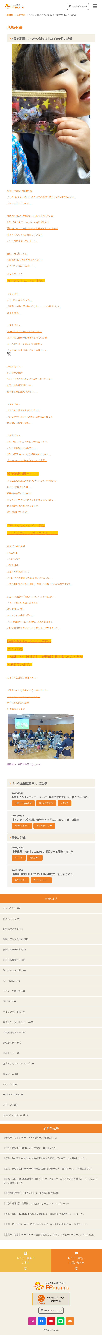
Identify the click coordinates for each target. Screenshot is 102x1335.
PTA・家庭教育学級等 (18, 702)
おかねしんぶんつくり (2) (16, 1115)
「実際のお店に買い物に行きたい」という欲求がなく (33, 306)
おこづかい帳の (15, 372)
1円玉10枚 (12, 552)
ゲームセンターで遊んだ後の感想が (24, 344)
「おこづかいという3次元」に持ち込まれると (29, 416)
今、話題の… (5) (11, 980)
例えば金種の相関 (16, 546)
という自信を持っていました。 (22, 241)
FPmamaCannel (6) (13, 1094)
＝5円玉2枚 (12, 565)
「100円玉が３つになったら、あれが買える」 (30, 621)
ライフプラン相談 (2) (14, 1011)
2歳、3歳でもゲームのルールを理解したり (28, 222)
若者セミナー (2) (11, 1053)
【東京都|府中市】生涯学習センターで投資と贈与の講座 (31, 1193)
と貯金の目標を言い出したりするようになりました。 (33, 628)
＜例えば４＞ (13, 404)
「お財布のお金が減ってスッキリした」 (27, 352)
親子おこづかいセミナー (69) (18, 1022)
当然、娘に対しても (17, 253)
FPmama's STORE (79, 6)
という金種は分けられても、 (21, 448)
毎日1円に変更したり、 (18, 487)
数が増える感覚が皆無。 (19, 423)
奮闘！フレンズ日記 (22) (15, 939)
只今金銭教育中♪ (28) (14, 960)
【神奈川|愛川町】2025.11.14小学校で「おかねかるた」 (30, 1148)
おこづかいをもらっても (19, 300)
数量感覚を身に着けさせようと (22, 506)
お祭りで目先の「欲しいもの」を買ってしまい (30, 596)
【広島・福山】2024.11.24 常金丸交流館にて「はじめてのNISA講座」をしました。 (44, 1214)
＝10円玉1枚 (13, 559)
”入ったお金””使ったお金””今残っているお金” (29, 379)
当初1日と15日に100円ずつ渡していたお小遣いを (31, 480)
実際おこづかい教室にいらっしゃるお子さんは (30, 216)
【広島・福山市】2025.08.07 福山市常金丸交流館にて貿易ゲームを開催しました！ (45, 1158)
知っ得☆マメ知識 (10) (14, 970)
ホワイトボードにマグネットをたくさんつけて (30, 499)
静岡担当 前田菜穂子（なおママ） (40, 740)
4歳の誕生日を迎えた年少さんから (24, 259)
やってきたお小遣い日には (20, 615)
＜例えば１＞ (13, 294)
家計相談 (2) (9, 1001)
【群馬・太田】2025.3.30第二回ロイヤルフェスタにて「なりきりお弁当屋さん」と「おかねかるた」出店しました (50, 1181)
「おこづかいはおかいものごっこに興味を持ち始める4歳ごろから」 (41, 197)
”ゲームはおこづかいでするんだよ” (24, 331)
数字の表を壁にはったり (19, 493)
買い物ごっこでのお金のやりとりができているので (32, 228)
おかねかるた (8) (12, 908)
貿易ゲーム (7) (10, 1074)
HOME (10, 15)
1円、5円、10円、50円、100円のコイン (27, 441)
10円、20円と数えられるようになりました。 (29, 577)
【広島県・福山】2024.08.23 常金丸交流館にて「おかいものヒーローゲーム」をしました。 (49, 1234)
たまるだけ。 (13, 312)
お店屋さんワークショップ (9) (18, 1063)
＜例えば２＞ (13, 325)
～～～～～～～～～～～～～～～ (23, 696)
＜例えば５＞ (13, 435)
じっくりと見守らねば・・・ (21, 677)
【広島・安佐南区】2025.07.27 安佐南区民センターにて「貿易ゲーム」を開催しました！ (48, 1168)
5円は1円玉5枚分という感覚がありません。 (28, 454)
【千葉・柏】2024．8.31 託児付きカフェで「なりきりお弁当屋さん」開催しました (45, 1224)
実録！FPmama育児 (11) (15, 949)
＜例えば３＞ (13, 366)
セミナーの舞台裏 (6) (14, 991)
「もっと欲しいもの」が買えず (22, 602)
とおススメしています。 (19, 203)
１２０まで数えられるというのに (23, 410)
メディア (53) (10, 1105)
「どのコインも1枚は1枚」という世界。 (27, 460)
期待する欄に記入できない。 (21, 391)
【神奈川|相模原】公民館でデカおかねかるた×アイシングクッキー (36, 1203)
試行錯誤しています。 (18, 512)
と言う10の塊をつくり (18, 571)
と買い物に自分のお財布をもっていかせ (27, 337)
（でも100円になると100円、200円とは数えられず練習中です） (39, 584)
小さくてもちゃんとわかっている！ (24, 234)
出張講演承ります (16, 709)
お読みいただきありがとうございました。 (28, 690)
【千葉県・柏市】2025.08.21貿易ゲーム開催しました (30, 1137)
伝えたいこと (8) (12, 918)
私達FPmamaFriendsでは (19, 191)
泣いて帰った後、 (16, 609)
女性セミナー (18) (12, 1042)
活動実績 (21, 15)
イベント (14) (10, 1084)
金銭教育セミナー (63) (14, 1032)
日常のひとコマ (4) (13, 929)
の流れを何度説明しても (19, 385)
